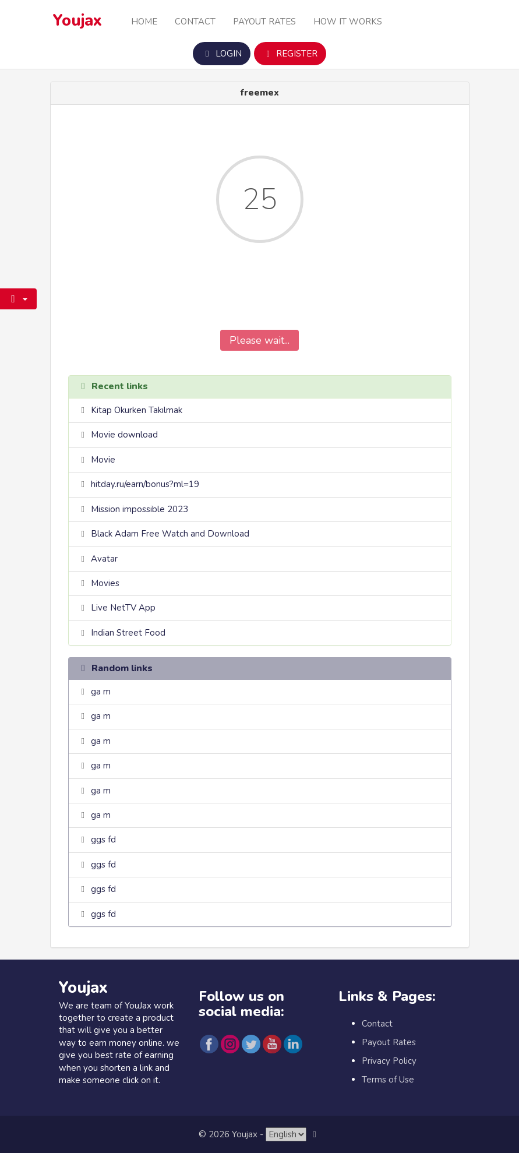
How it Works (347, 21)
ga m (101, 691)
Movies (105, 583)
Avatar (104, 559)
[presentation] (259, 295)
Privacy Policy (389, 1061)
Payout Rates (264, 21)
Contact (195, 21)
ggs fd (103, 839)
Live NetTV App (123, 607)
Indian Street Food (128, 633)
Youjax (77, 20)
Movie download (124, 434)
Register (290, 53)
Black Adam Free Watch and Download (170, 534)
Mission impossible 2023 (139, 509)
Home (144, 21)
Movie (103, 460)
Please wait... (259, 340)
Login (221, 53)
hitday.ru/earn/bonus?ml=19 (145, 484)
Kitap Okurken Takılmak (136, 410)
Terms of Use (388, 1079)
